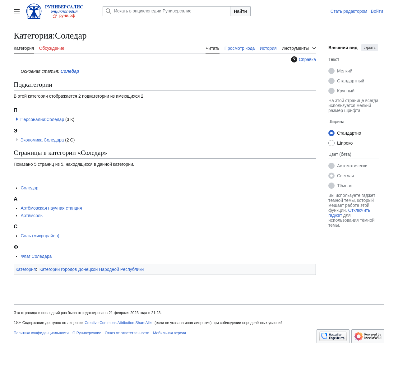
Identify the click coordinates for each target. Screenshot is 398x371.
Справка (302, 59)
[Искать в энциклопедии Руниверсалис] (166, 11)
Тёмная (344, 185)
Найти (240, 11)
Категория (26, 269)
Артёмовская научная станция (51, 208)
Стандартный (350, 80)
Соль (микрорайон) (40, 235)
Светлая (345, 175)
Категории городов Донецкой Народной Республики (91, 269)
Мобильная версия (169, 333)
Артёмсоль (32, 215)
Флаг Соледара (36, 256)
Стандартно (349, 133)
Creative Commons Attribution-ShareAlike (119, 323)
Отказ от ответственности (127, 333)
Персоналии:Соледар (42, 119)
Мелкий (344, 70)
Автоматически (352, 165)
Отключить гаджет (349, 213)
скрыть (370, 47)
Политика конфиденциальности (41, 333)
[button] (17, 119)
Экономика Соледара (42, 139)
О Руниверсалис (86, 333)
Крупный (345, 90)
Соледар (70, 71)
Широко (345, 143)
